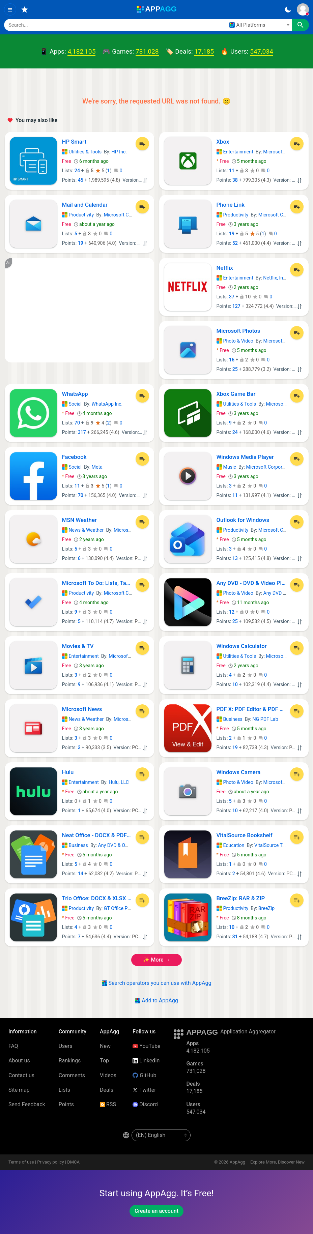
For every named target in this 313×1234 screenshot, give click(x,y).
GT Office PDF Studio (126, 908)
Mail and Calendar (85, 204)
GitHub (144, 1075)
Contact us (21, 1075)
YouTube (146, 1046)
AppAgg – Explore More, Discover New (267, 1162)
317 (82, 432)
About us (19, 1060)
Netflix (225, 267)
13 (235, 558)
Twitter (144, 1090)
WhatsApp (75, 393)
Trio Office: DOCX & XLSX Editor (97, 898)
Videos (108, 1075)
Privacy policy (50, 1162)
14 (80, 873)
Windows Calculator (242, 646)
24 (77, 170)
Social (72, 404)
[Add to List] (142, 143)
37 (231, 296)
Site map (19, 1090)
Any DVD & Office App (286, 593)
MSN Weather (79, 520)
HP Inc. (119, 151)
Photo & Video (235, 341)
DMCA (73, 1162)
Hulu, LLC (119, 782)
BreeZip (266, 908)
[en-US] (161, 1135)
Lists (64, 1090)
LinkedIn (146, 1060)
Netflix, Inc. (275, 278)
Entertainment (235, 151)
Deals (106, 1090)
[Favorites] (25, 9)
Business (230, 719)
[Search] (114, 25)
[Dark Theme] (288, 9)
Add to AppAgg (156, 1000)
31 (235, 936)
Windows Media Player (245, 456)
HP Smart (74, 141)
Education (231, 845)
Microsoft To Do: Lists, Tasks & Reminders (97, 583)
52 (235, 243)
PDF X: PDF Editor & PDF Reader (252, 709)
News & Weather (83, 530)
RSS (108, 1104)
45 (80, 180)
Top (104, 1060)
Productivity (78, 214)
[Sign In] (303, 9)
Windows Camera (239, 772)
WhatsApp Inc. (107, 404)
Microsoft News (82, 709)
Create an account (156, 1211)
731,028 (147, 51)
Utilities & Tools (82, 151)
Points (66, 1104)
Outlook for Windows (243, 520)
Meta (97, 467)
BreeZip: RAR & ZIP (241, 898)
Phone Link (231, 204)
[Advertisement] (79, 310)
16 (231, 359)
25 (235, 369)
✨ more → (156, 960)
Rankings (70, 1060)
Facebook (74, 456)
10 (235, 684)
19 (80, 243)
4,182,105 (81, 51)
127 (236, 306)
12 (231, 612)
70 (77, 422)
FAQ (13, 1046)
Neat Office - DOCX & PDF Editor (97, 835)
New (105, 1046)
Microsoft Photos (238, 330)
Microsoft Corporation (286, 151)
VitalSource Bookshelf (245, 835)
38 (235, 180)
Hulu (68, 772)
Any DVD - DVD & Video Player (252, 583)
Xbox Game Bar (236, 393)
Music (226, 467)
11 (231, 170)
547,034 (261, 51)
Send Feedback (26, 1104)
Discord (145, 1104)
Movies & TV (78, 646)
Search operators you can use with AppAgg (156, 983)
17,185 (204, 51)
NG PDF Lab (265, 719)
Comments (72, 1075)
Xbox (223, 141)
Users (66, 1046)
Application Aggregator (248, 1031)
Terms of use (21, 1162)
